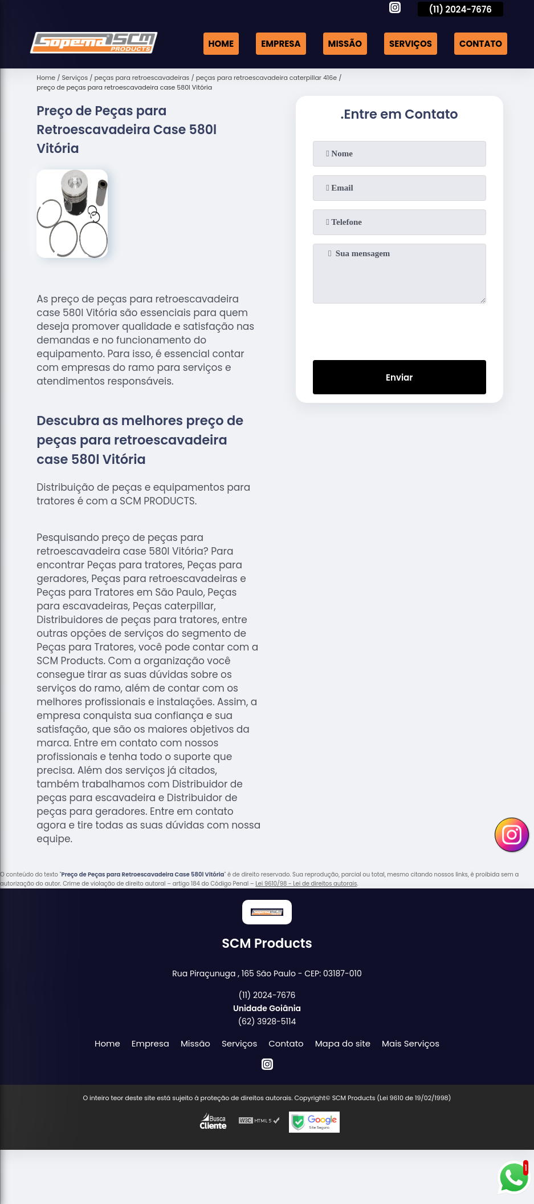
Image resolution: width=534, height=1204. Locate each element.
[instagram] (395, 9)
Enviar (399, 377)
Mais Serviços (410, 1043)
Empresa (280, 44)
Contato (480, 44)
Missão (345, 44)
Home (221, 44)
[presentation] (399, 329)
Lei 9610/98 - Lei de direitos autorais (306, 883)
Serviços (410, 44)
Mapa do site (342, 1043)
